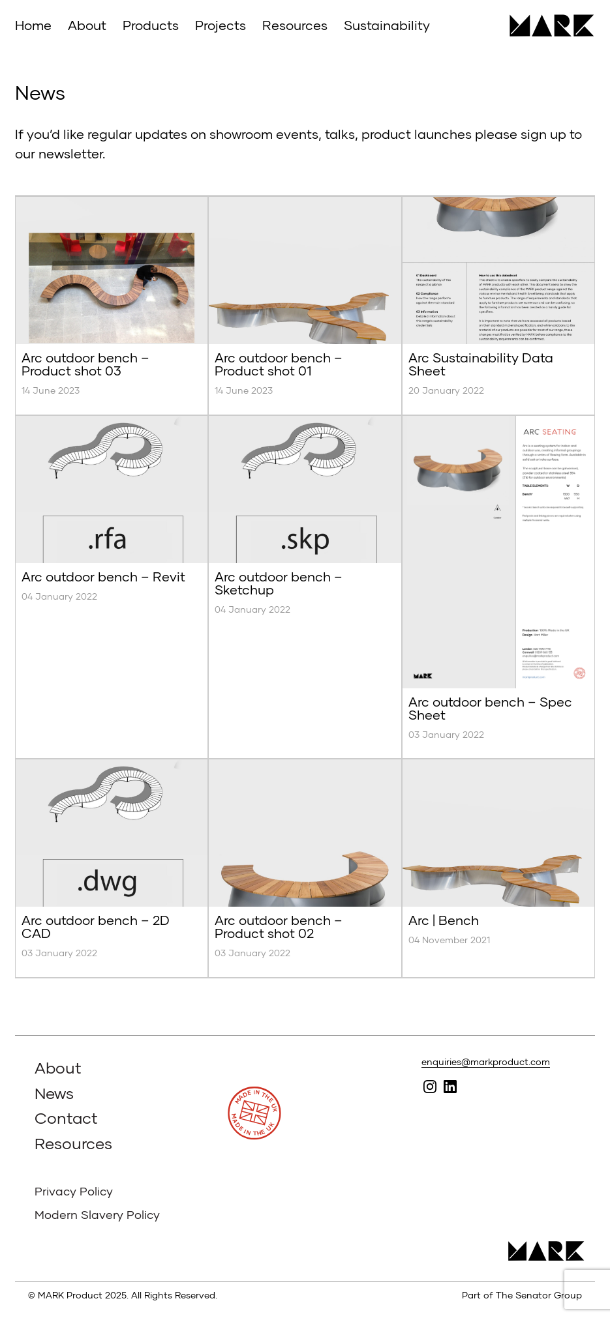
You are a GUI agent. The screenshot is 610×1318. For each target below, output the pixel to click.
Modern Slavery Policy (97, 1214)
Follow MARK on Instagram (430, 1087)
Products (151, 25)
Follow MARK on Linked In (450, 1087)
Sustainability (387, 25)
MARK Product (547, 25)
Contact (66, 1117)
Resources (295, 25)
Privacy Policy (74, 1191)
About (87, 25)
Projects (220, 25)
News (54, 1092)
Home (33, 25)
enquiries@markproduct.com (485, 1061)
